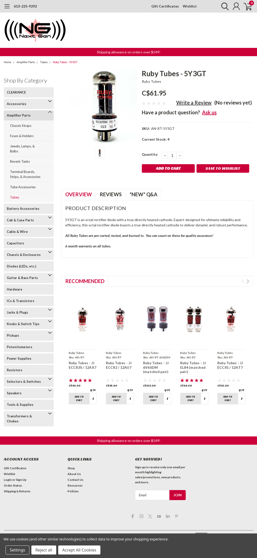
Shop (71, 468)
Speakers (14, 393)
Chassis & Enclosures (24, 255)
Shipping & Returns (17, 491)
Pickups (13, 335)
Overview (78, 194)
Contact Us (75, 480)
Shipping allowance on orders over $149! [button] (128, 52)
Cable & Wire (17, 232)
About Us (74, 474)
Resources (75, 485)
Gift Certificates (165, 6)
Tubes (44, 62)
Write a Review (194, 103)
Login (8, 480)
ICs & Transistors (20, 301)
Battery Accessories (23, 209)
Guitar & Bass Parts (22, 278)
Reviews (111, 194)
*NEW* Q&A (143, 194)
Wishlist (190, 6)
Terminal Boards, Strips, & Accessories (25, 174)
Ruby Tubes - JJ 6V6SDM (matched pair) (156, 367)
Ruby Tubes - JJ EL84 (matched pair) (193, 367)
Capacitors (15, 243)
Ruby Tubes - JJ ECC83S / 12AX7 (83, 365)
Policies (73, 491)
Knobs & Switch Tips (23, 324)
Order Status (13, 485)
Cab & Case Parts (20, 220)
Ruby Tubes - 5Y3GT (65, 62)
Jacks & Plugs (17, 312)
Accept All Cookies (79, 550)
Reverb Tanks (20, 161)
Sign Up (21, 480)
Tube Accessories (23, 187)
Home (7, 62)
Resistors (14, 370)
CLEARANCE (16, 92)
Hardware (14, 289)
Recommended (84, 281)
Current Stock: (155, 139)
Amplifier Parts (26, 62)
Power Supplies (19, 358)
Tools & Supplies (20, 405)
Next (247, 281)
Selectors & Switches (24, 382)
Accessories (16, 104)
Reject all (43, 550)
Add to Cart (79, 398)
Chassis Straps (20, 126)
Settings (17, 550)
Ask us (209, 112)
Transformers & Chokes (19, 418)
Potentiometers (19, 347)
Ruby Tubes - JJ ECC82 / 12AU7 (119, 365)
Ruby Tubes (151, 81)
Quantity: (150, 154)
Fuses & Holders (22, 136)
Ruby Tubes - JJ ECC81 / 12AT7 (230, 365)
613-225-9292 (25, 6)
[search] (224, 6)
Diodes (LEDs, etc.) (21, 266)
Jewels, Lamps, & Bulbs (22, 148)
